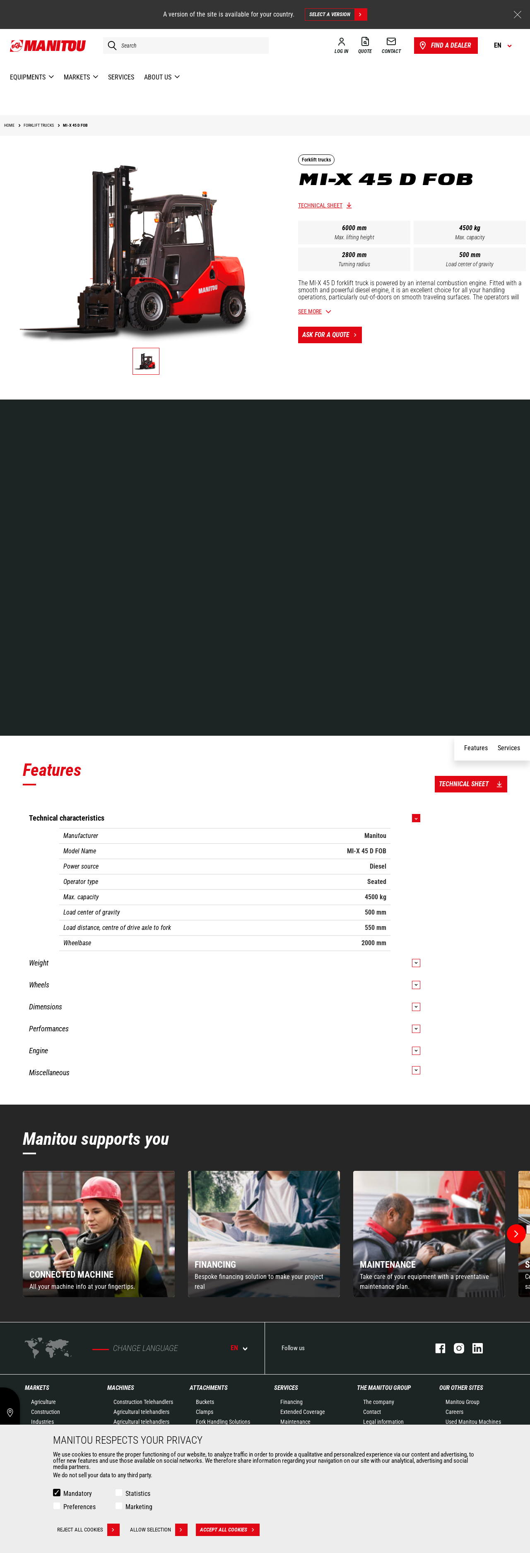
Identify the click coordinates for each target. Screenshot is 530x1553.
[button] (516, 1233)
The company (378, 1402)
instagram (455, 1348)
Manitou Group (462, 1402)
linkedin (473, 1348)
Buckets (205, 1402)
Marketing (138, 1507)
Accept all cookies (230, 1530)
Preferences (79, 1507)
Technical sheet (320, 205)
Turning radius (354, 264)
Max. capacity (470, 237)
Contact (372, 1412)
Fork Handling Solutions (223, 1421)
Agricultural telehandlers (141, 1412)
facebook (436, 1348)
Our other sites (461, 1388)
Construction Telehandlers (143, 1402)
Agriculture (43, 1402)
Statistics (137, 1494)
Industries (42, 1421)
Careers (454, 1412)
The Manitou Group (384, 1388)
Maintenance (295, 1421)
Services (286, 1388)
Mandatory (77, 1494)
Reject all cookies (88, 1530)
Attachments (209, 1388)
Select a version (338, 14)
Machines (120, 1388)
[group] (99, 1234)
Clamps (204, 1412)
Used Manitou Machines (473, 1421)
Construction (45, 1412)
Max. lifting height (354, 237)
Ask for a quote (332, 335)
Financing (291, 1402)
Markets (37, 1388)
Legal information (383, 1421)
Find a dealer (444, 46)
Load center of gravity (470, 264)
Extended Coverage (302, 1412)
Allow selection (159, 1530)
